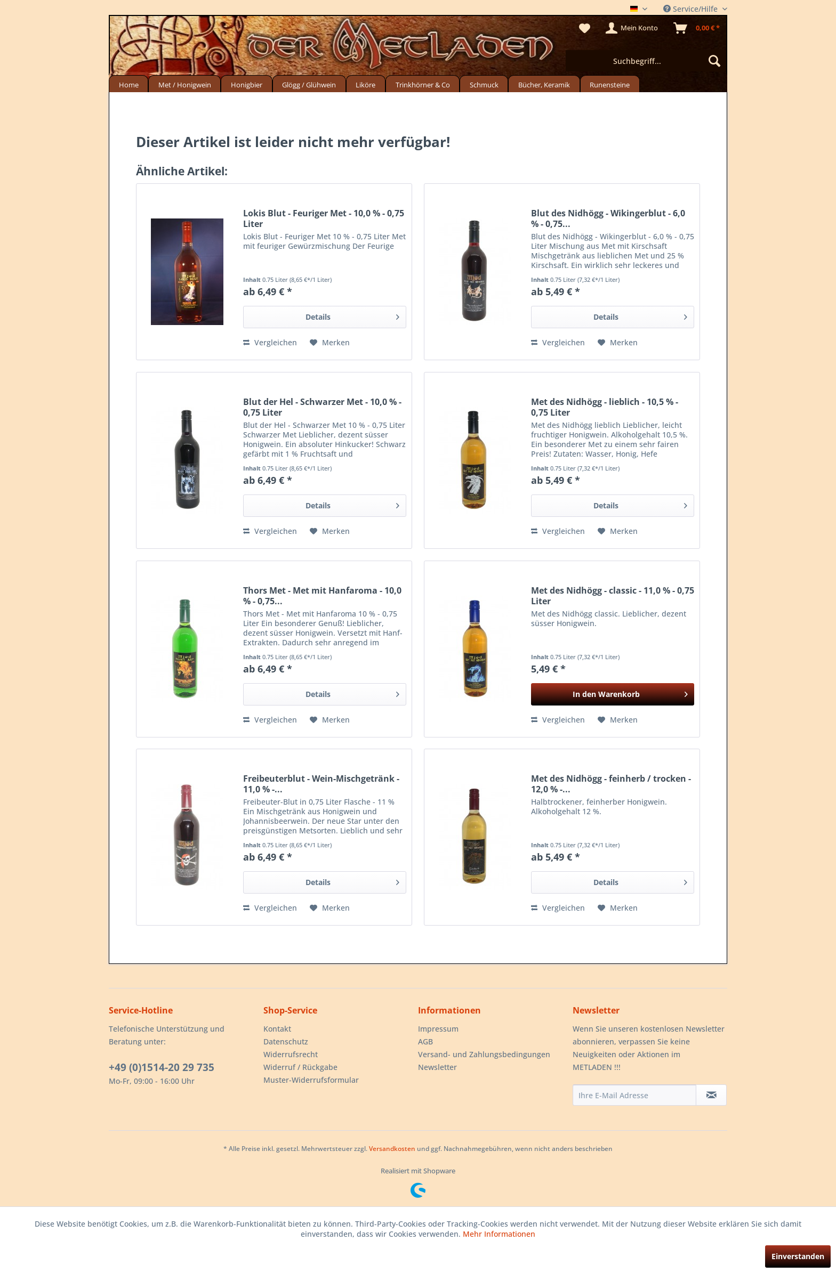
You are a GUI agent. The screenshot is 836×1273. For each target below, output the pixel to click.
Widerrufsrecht (290, 1054)
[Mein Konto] (632, 28)
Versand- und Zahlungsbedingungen (484, 1054)
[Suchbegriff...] (646, 60)
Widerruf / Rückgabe (300, 1067)
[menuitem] (646, 60)
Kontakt (277, 1029)
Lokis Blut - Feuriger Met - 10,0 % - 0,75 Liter (323, 218)
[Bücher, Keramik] (544, 84)
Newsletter (437, 1067)
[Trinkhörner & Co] (422, 84)
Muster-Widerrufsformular (311, 1080)
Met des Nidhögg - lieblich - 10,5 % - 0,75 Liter (604, 407)
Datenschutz (285, 1041)
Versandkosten (392, 1148)
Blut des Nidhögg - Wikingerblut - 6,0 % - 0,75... (608, 218)
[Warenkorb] (697, 28)
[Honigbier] (246, 84)
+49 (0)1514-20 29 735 (161, 1067)
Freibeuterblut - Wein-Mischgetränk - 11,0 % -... (321, 783)
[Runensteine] (610, 84)
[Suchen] (714, 60)
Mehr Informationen (499, 1234)
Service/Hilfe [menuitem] (691, 9)
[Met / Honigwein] (184, 84)
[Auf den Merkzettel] (330, 342)
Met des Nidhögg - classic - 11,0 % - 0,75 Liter (612, 595)
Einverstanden (797, 1256)
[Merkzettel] (584, 28)
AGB (425, 1041)
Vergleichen (270, 342)
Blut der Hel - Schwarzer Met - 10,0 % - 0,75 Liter (322, 407)
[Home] (128, 84)
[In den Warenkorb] (612, 694)
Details (353, 315)
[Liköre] (365, 84)
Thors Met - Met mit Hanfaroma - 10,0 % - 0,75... (322, 595)
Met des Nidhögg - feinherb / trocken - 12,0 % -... (611, 783)
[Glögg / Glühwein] (309, 84)
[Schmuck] (484, 84)
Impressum (438, 1029)
